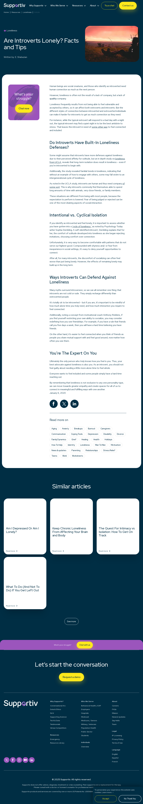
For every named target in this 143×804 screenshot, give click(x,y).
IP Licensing (117, 735)
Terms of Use (117, 743)
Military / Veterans (88, 724)
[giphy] (19, 760)
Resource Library (57, 743)
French (115, 761)
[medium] (25, 760)
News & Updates (118, 717)
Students (85, 735)
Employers (85, 709)
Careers (115, 705)
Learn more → (108, 792)
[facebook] (54, 404)
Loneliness (27, 12)
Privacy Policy (117, 739)
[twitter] (64, 404)
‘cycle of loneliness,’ (82, 226)
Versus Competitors (58, 728)
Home (6, 12)
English (115, 754)
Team (114, 724)
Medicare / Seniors (89, 720)
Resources (16, 12)
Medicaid (85, 717)
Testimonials (55, 724)
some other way (100, 126)
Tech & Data (55, 720)
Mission (115, 713)
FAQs (114, 709)
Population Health (88, 728)
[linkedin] (74, 404)
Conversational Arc (58, 705)
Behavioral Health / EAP (91, 705)
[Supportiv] (14, 5)
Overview (85, 746)
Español (115, 758)
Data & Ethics (55, 709)
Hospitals (85, 713)
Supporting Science (58, 717)
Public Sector (86, 731)
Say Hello (116, 720)
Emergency (55, 739)
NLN (52, 713)
